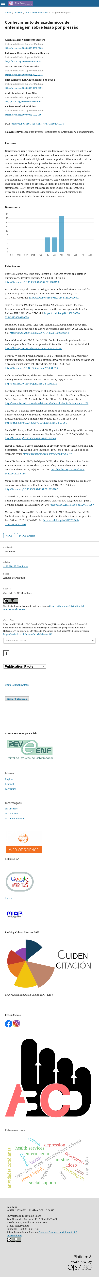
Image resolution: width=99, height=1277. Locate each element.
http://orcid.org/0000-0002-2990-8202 (23, 101)
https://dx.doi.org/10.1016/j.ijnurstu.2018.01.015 (31, 368)
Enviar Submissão (17, 698)
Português (10, 788)
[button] (6, 653)
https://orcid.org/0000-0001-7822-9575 (24, 74)
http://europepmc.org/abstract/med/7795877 (47, 453)
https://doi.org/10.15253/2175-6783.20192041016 (37, 123)
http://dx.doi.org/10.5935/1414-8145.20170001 (54, 297)
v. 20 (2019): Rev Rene (37, 12)
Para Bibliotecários (14, 818)
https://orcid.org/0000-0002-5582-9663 (24, 47)
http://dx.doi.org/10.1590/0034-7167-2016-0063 (30, 438)
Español (9, 784)
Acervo (18, 12)
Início (8, 12)
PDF (10, 535)
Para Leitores (11, 808)
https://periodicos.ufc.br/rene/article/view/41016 (27, 634)
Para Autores (11, 813)
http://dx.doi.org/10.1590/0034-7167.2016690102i (32, 489)
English (9, 779)
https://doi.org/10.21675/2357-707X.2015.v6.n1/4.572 (33, 348)
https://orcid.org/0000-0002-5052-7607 (24, 114)
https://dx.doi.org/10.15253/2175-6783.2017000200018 (39, 332)
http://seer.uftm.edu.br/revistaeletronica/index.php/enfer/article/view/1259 (46, 403)
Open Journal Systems (17, 684)
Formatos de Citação (16, 640)
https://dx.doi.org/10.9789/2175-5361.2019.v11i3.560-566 (36, 422)
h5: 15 (8, 898)
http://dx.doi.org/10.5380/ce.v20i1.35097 (72, 504)
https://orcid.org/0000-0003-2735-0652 (24, 61)
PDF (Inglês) (28, 535)
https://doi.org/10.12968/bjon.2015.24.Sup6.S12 (31, 383)
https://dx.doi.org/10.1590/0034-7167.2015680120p (32, 282)
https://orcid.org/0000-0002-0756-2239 (24, 87)
